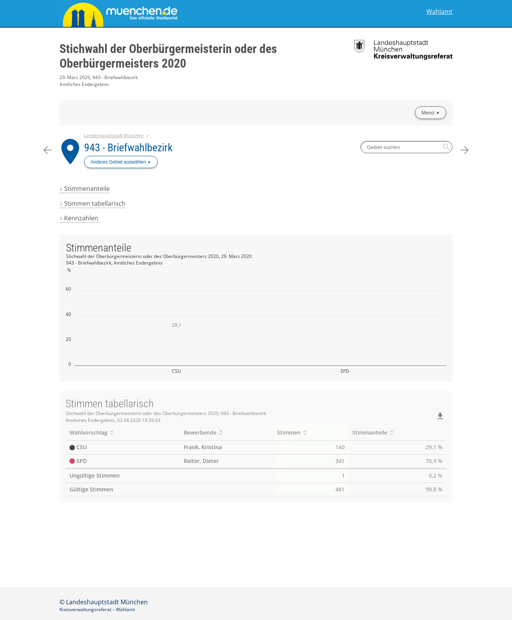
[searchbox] (406, 147)
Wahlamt (439, 12)
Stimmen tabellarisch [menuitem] (95, 203)
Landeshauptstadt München (114, 135)
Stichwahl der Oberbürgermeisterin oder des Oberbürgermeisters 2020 (168, 56)
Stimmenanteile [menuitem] (87, 188)
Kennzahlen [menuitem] (81, 218)
